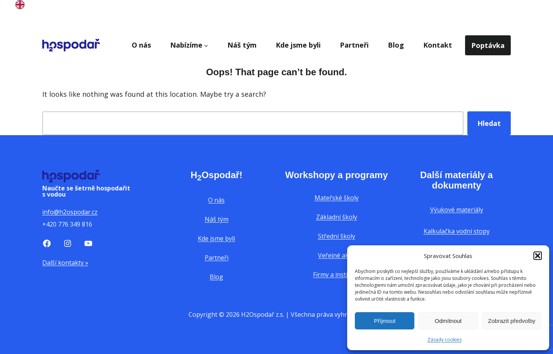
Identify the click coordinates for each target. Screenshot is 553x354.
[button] (537, 256)
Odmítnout (448, 321)
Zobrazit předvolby (511, 321)
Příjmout (385, 321)
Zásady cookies (444, 339)
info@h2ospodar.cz (70, 212)
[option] (20, 6)
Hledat (489, 123)
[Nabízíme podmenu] (206, 45)
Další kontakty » (65, 262)
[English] (20, 6)
